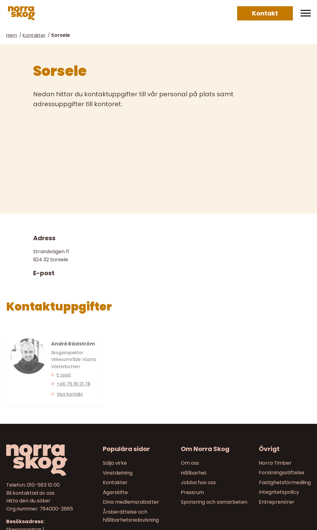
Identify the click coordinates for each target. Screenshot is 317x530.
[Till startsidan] (41, 460)
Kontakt (265, 13)
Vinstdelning (117, 472)
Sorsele (60, 35)
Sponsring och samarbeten (214, 502)
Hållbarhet (194, 472)
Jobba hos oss (198, 482)
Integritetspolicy (279, 492)
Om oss (190, 463)
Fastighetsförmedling (285, 482)
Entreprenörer (276, 502)
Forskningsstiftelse (281, 472)
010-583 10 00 (43, 485)
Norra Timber (275, 463)
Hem (11, 35)
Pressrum (192, 492)
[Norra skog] (21, 13)
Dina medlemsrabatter (131, 502)
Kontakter (34, 35)
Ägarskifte (115, 492)
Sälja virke (115, 463)
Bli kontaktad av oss (30, 492)
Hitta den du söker (28, 500)
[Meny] (306, 13)
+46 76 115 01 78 (73, 384)
